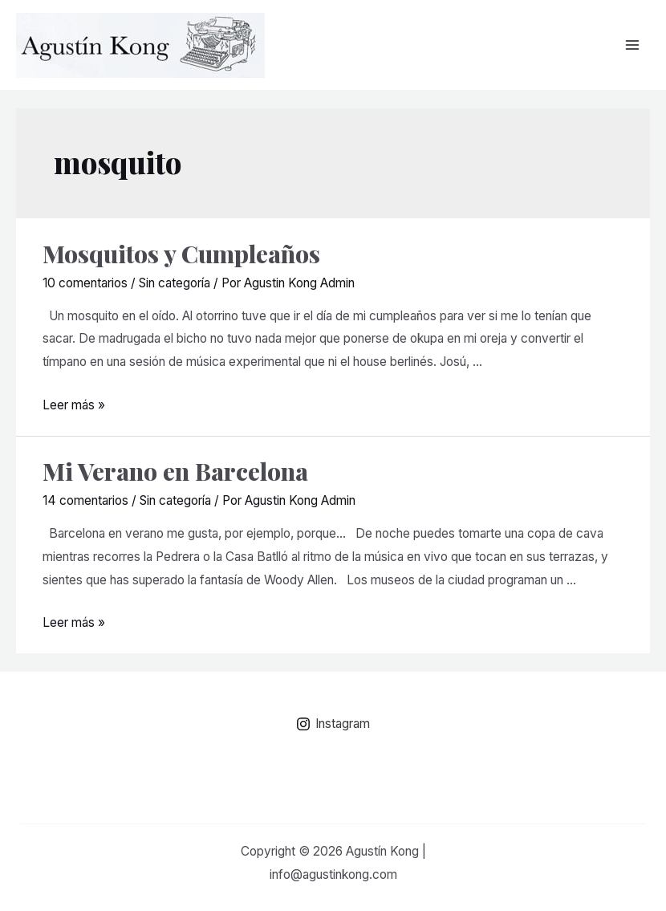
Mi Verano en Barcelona (175, 471)
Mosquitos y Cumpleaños (181, 254)
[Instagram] (333, 724)
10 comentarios (85, 283)
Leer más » (74, 405)
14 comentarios (85, 500)
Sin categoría (174, 283)
